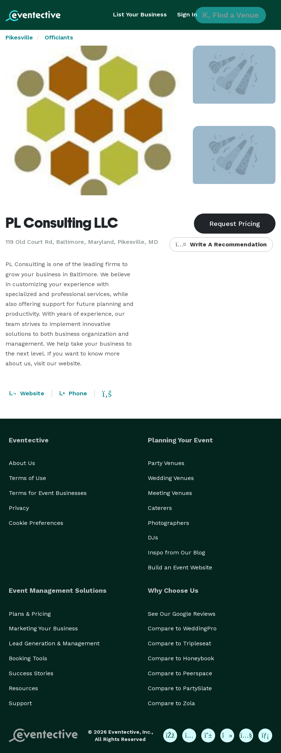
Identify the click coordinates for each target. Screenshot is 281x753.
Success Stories (31, 673)
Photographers (168, 522)
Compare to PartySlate (180, 688)
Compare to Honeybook (181, 658)
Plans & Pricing (30, 613)
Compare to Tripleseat (179, 643)
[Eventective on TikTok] (227, 735)
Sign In (187, 14)
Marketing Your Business (43, 628)
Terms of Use (27, 478)
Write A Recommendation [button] (221, 244)
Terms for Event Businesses (48, 492)
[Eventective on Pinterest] (208, 735)
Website (26, 393)
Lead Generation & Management (54, 643)
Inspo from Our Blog (176, 552)
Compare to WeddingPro (182, 628)
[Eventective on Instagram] (189, 735)
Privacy (19, 507)
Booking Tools (28, 658)
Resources (23, 688)
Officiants (59, 37)
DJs (153, 537)
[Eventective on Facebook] (170, 735)
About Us (22, 463)
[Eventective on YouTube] (246, 735)
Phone (73, 393)
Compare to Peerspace (180, 673)
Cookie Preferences (36, 522)
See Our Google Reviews (182, 613)
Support (20, 703)
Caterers (160, 507)
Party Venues (166, 463)
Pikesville (19, 37)
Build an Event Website (180, 567)
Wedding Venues (171, 478)
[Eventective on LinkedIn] (265, 735)
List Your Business (140, 14)
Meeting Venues (170, 492)
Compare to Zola (171, 703)
